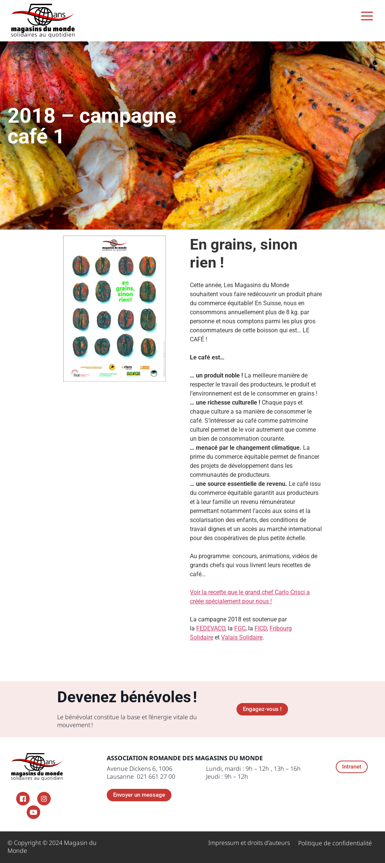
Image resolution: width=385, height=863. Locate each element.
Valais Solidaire (241, 637)
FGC (240, 628)
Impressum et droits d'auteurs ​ (249, 843)
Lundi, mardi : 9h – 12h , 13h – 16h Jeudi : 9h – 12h (253, 772)
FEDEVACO (210, 628)
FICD (261, 628)
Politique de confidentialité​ (335, 843)
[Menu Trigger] (367, 16)
